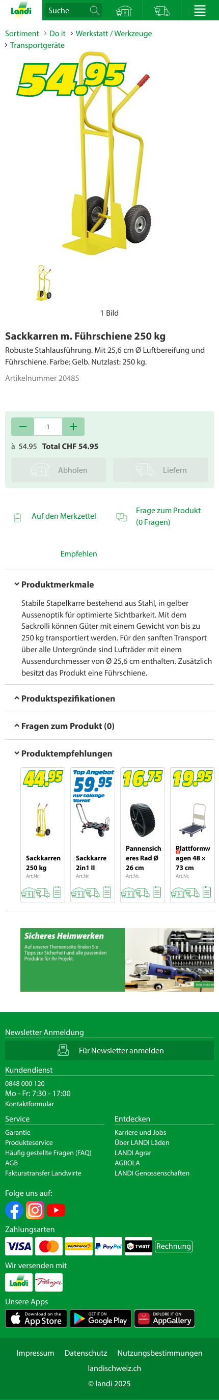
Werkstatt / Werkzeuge (114, 34)
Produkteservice (29, 1142)
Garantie (18, 1132)
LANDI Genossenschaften (152, 1173)
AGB (11, 1162)
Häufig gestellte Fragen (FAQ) (48, 1152)
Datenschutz (86, 1353)
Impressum (35, 1353)
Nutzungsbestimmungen (159, 1353)
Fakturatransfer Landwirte (43, 1173)
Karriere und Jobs (140, 1132)
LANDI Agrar (133, 1152)
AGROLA (127, 1162)
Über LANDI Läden (142, 1142)
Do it (57, 34)
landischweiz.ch (115, 1368)
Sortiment (22, 34)
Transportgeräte (37, 45)
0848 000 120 (25, 1083)
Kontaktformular (29, 1103)
